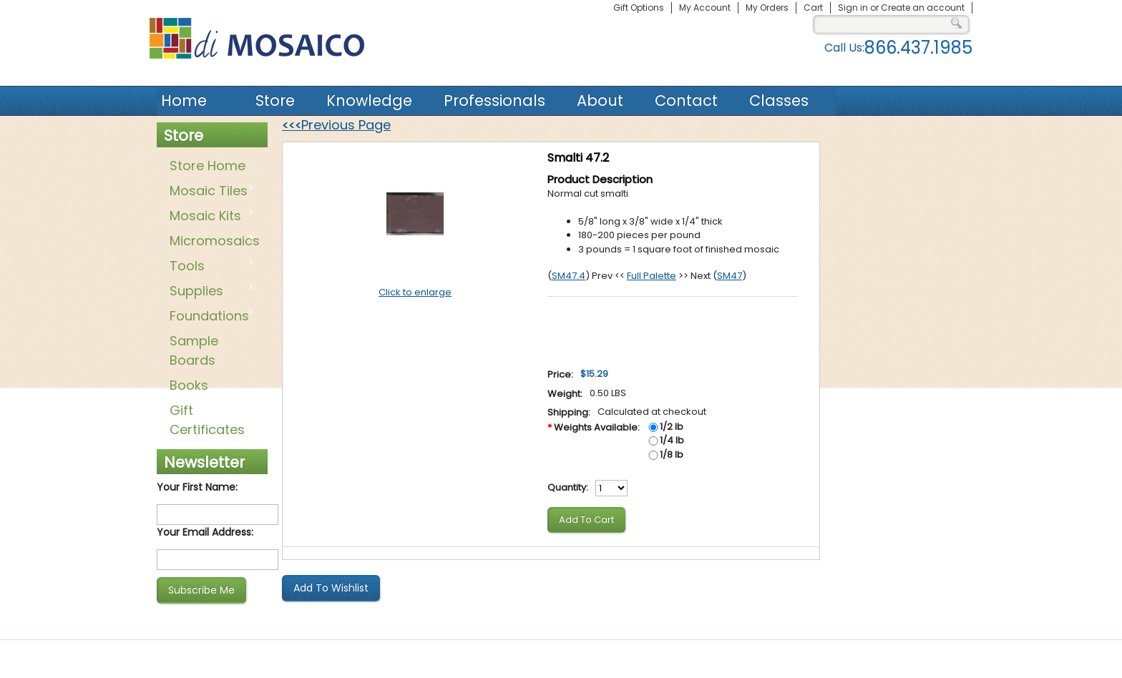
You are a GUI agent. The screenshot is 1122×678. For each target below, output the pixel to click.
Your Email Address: (205, 532)
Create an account (923, 7)
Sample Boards (194, 350)
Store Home (207, 166)
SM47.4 (568, 275)
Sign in (853, 7)
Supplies (209, 292)
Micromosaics (212, 242)
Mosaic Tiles (209, 192)
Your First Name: (197, 487)
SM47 (729, 275)
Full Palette (651, 275)
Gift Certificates (207, 419)
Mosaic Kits (209, 217)
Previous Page (336, 125)
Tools (209, 267)
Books (189, 385)
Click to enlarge (415, 292)
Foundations (209, 317)
